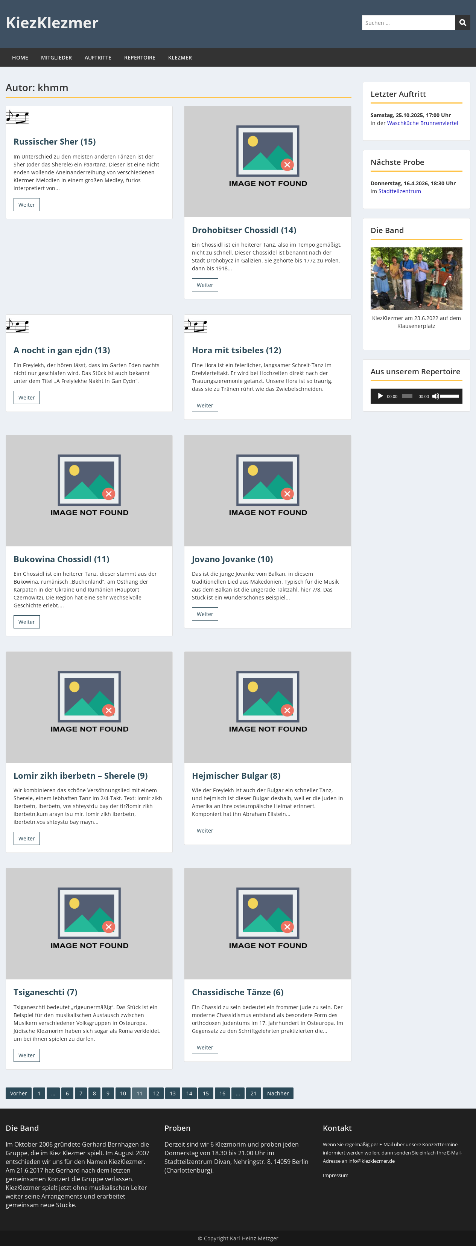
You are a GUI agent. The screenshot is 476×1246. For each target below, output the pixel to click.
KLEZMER (180, 57)
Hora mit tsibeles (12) (236, 349)
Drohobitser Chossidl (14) (244, 229)
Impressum (335, 1175)
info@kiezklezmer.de (371, 1161)
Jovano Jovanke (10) (232, 558)
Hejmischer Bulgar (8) (236, 775)
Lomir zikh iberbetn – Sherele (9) (81, 775)
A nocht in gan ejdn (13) (62, 349)
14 (189, 1093)
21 (254, 1093)
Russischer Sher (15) (55, 141)
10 (123, 1093)
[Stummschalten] (436, 396)
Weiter (26, 204)
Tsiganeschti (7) (45, 991)
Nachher (278, 1093)
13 (173, 1093)
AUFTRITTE (98, 57)
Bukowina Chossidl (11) (61, 558)
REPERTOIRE (139, 57)
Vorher (18, 1093)
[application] (416, 396)
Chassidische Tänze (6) (237, 991)
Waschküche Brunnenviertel (422, 123)
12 (156, 1093)
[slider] (407, 396)
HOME (20, 57)
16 (222, 1093)
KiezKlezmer (52, 22)
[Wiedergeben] (380, 396)
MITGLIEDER (56, 57)
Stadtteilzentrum (400, 191)
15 (206, 1093)
